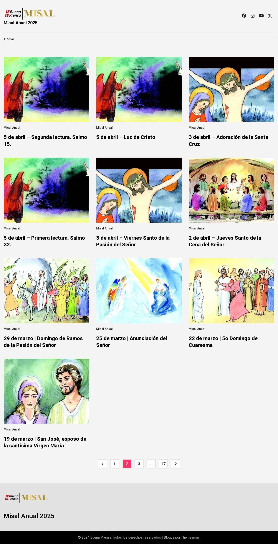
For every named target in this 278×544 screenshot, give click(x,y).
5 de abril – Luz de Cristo (125, 137)
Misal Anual (12, 127)
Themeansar (190, 537)
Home (9, 39)
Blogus (169, 537)
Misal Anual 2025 (20, 22)
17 (163, 464)
